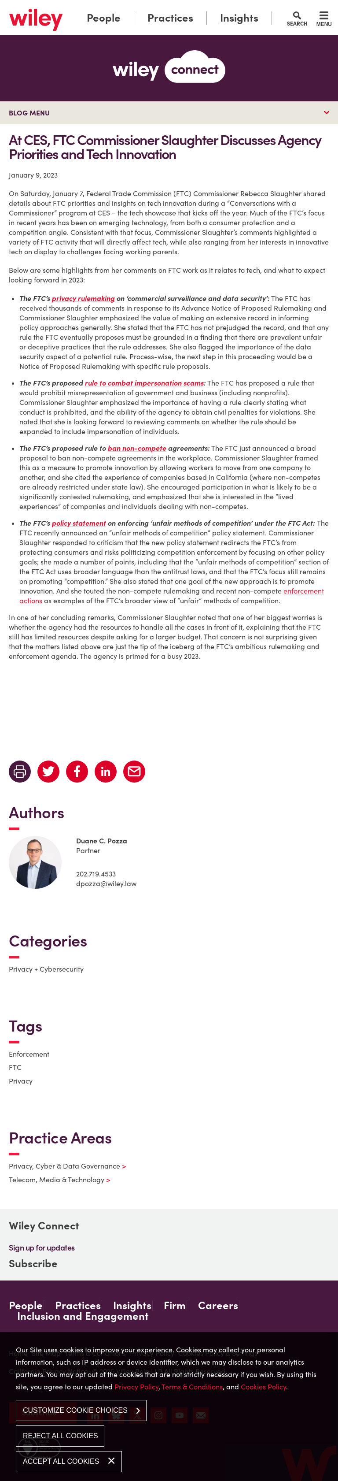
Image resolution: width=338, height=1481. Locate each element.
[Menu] (324, 20)
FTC (15, 1067)
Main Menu (143, 9)
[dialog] (169, 1406)
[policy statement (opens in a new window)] (79, 523)
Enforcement (29, 1054)
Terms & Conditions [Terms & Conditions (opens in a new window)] (192, 1386)
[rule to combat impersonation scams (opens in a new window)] (144, 383)
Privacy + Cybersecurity (46, 969)
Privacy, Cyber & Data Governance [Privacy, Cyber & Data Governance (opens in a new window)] (62, 1166)
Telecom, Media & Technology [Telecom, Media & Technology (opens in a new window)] (54, 1179)
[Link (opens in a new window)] (36, 20)
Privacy (21, 1080)
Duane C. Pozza (101, 840)
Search (297, 23)
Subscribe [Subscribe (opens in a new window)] (33, 1263)
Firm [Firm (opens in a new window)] (175, 1305)
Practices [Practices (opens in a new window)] (170, 18)
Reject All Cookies (60, 1436)
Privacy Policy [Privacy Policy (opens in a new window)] (136, 1386)
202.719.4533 (96, 873)
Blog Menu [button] (29, 112)
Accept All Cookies (61, 1461)
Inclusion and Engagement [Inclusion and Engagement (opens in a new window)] (83, 1316)
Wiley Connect (44, 1225)
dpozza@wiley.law (106, 883)
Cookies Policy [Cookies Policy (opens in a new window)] (263, 1386)
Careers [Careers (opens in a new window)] (218, 1305)
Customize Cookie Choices (75, 1410)
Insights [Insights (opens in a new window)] (239, 18)
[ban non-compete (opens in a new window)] (137, 448)
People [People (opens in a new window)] (104, 18)
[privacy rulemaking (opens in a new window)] (83, 298)
